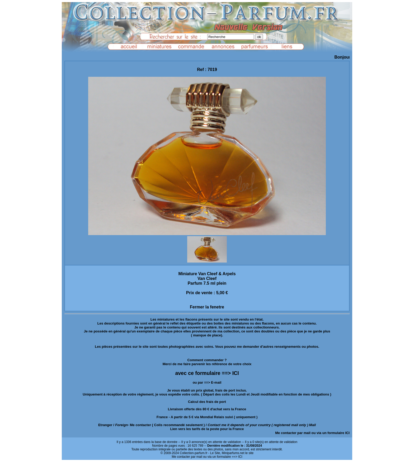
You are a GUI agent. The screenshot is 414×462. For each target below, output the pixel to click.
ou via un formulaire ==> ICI (222, 457)
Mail (312, 425)
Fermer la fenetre (207, 307)
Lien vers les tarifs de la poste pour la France (207, 429)
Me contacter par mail (292, 433)
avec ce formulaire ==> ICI (207, 373)
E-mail (216, 382)
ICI (347, 433)
